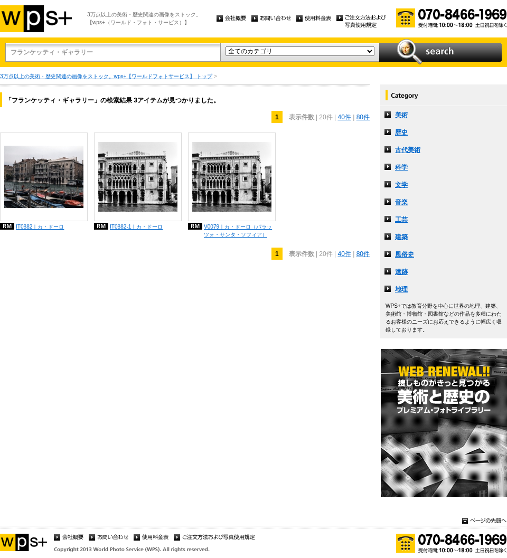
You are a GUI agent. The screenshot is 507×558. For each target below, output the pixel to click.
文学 (401, 184)
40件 (344, 117)
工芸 (401, 219)
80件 (363, 117)
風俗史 (404, 254)
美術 (401, 115)
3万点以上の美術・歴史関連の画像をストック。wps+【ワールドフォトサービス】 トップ (106, 76)
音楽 (401, 202)
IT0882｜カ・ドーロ (40, 227)
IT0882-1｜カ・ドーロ (136, 227)
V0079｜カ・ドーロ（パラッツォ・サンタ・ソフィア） (238, 231)
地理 (401, 289)
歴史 (401, 132)
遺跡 (401, 272)
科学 (401, 167)
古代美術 (407, 150)
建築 (401, 237)
